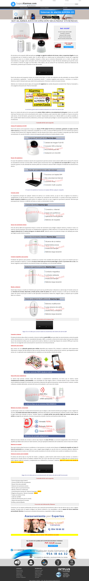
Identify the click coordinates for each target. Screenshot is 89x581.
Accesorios (65, 7)
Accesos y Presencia (44, 7)
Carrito (80, 0)
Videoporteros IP (19, 573)
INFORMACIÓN (38, 568)
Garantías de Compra (38, 571)
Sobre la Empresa (38, 575)
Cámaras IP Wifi (19, 574)
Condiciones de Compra (39, 570)
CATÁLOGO (18, 568)
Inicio (41, 0)
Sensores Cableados (19, 575)
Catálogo (54, 0)
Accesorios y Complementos (21, 577)
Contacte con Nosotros (38, 574)
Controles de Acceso (19, 571)
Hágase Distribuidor (38, 573)
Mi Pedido (67, 0)
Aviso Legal (37, 577)
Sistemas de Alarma (24, 7)
